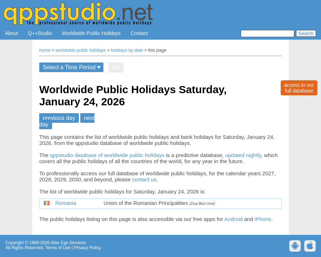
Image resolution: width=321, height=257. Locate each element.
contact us (144, 179)
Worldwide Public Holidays (91, 33)
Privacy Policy (87, 247)
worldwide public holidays (81, 50)
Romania (65, 203)
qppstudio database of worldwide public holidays (107, 155)
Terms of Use (58, 247)
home (44, 50)
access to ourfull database (299, 88)
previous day (59, 118)
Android (233, 219)
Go (115, 67)
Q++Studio (40, 33)
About (11, 33)
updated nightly (243, 155)
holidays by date (127, 50)
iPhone (263, 219)
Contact (139, 33)
